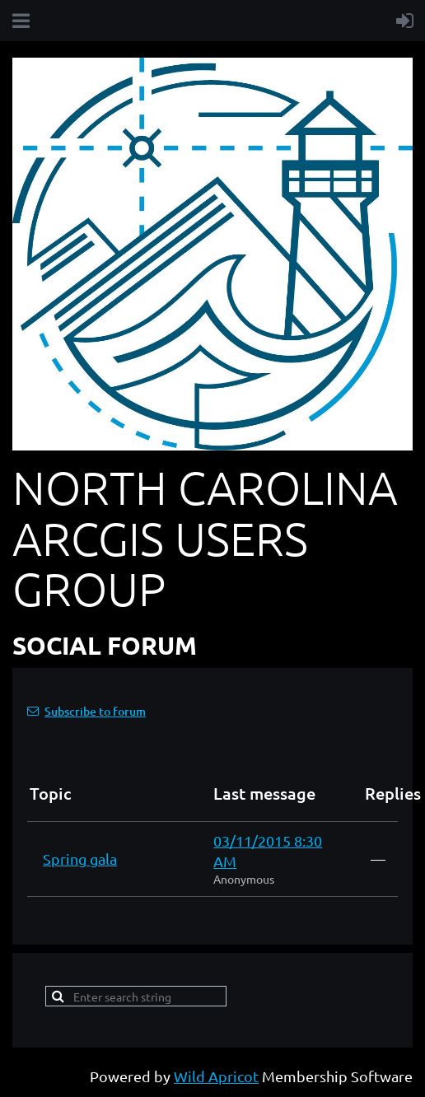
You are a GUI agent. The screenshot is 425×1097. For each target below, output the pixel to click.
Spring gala (80, 858)
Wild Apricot (216, 1076)
